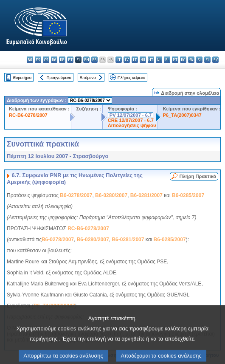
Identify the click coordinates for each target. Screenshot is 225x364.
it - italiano (118, 59)
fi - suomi (207, 59)
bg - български (30, 59)
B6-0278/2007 (76, 195)
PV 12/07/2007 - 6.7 (131, 115)
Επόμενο (87, 77)
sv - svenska (215, 59)
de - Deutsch (62, 59)
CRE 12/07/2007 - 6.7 (131, 120)
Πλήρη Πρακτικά (197, 176)
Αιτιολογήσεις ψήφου (132, 125)
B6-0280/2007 (111, 195)
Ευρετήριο (22, 77)
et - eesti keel (70, 59)
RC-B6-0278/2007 (28, 115)
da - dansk (54, 59)
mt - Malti (151, 59)
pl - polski (167, 59)
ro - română (183, 59)
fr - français (94, 59)
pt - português (175, 59)
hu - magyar (143, 59)
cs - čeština (46, 59)
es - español (38, 59)
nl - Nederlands (159, 59)
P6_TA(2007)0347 (182, 115)
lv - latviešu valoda (127, 59)
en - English (86, 59)
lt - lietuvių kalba (135, 59)
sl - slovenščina (199, 59)
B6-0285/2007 (188, 195)
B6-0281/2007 (146, 195)
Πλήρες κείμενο (131, 77)
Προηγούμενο (58, 77)
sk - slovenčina (191, 59)
